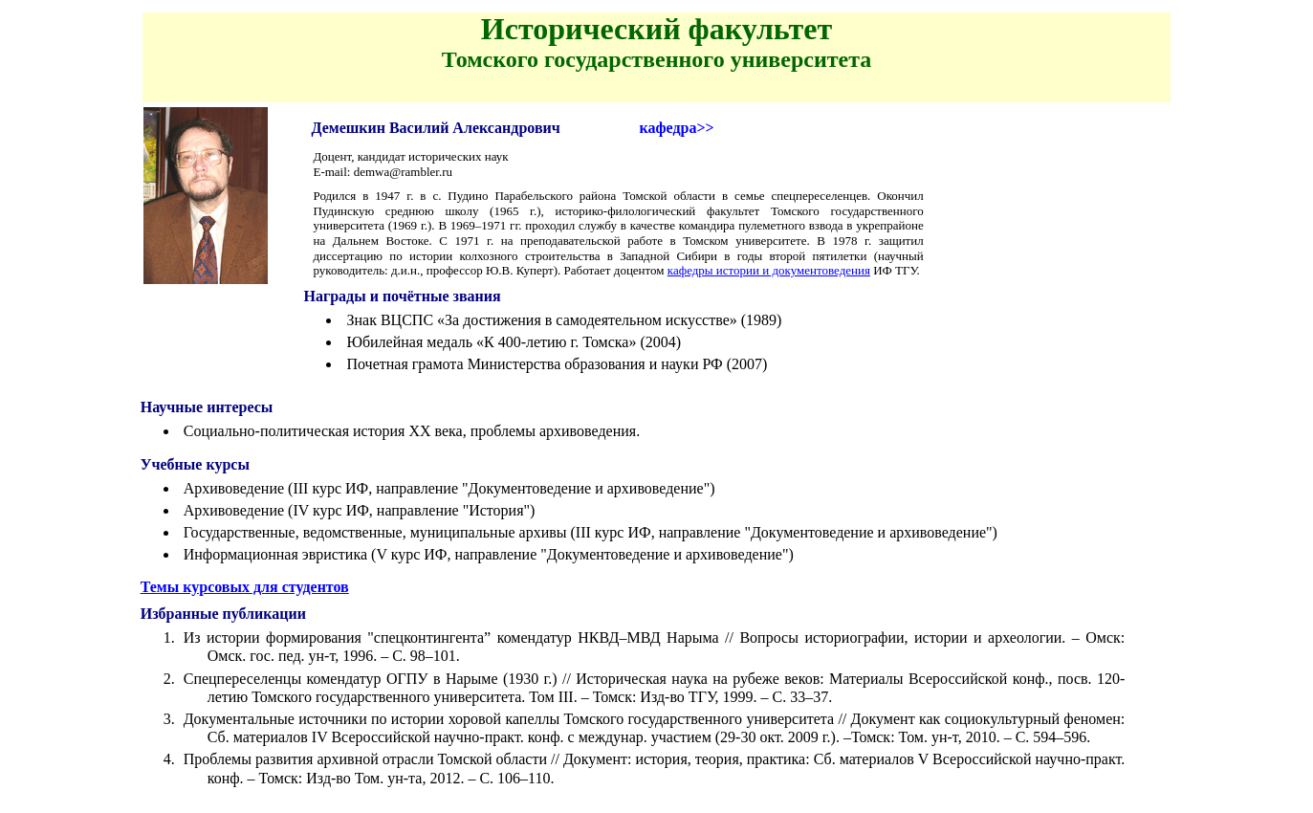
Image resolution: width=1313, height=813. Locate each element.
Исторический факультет (656, 28)
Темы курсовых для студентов (245, 587)
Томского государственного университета (657, 59)
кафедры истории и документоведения (768, 270)
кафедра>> (676, 128)
